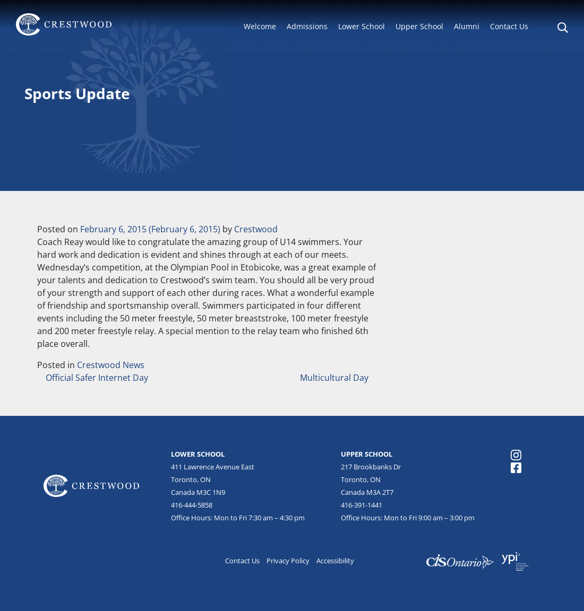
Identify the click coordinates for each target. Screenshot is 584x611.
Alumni (466, 26)
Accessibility (335, 560)
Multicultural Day (335, 377)
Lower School (361, 26)
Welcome (260, 26)
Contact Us (509, 26)
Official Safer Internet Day (96, 377)
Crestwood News (110, 365)
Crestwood (256, 229)
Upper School (419, 26)
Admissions (307, 26)
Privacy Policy (288, 560)
